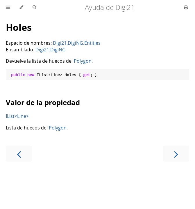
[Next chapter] (176, 154)
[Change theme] (21, 7)
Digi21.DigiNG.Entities (77, 43)
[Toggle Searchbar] (34, 7)
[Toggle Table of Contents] (8, 7)
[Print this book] (186, 7)
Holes (19, 27)
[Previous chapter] (19, 154)
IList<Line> (17, 116)
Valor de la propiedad (43, 102)
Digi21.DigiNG (50, 49)
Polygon (83, 61)
